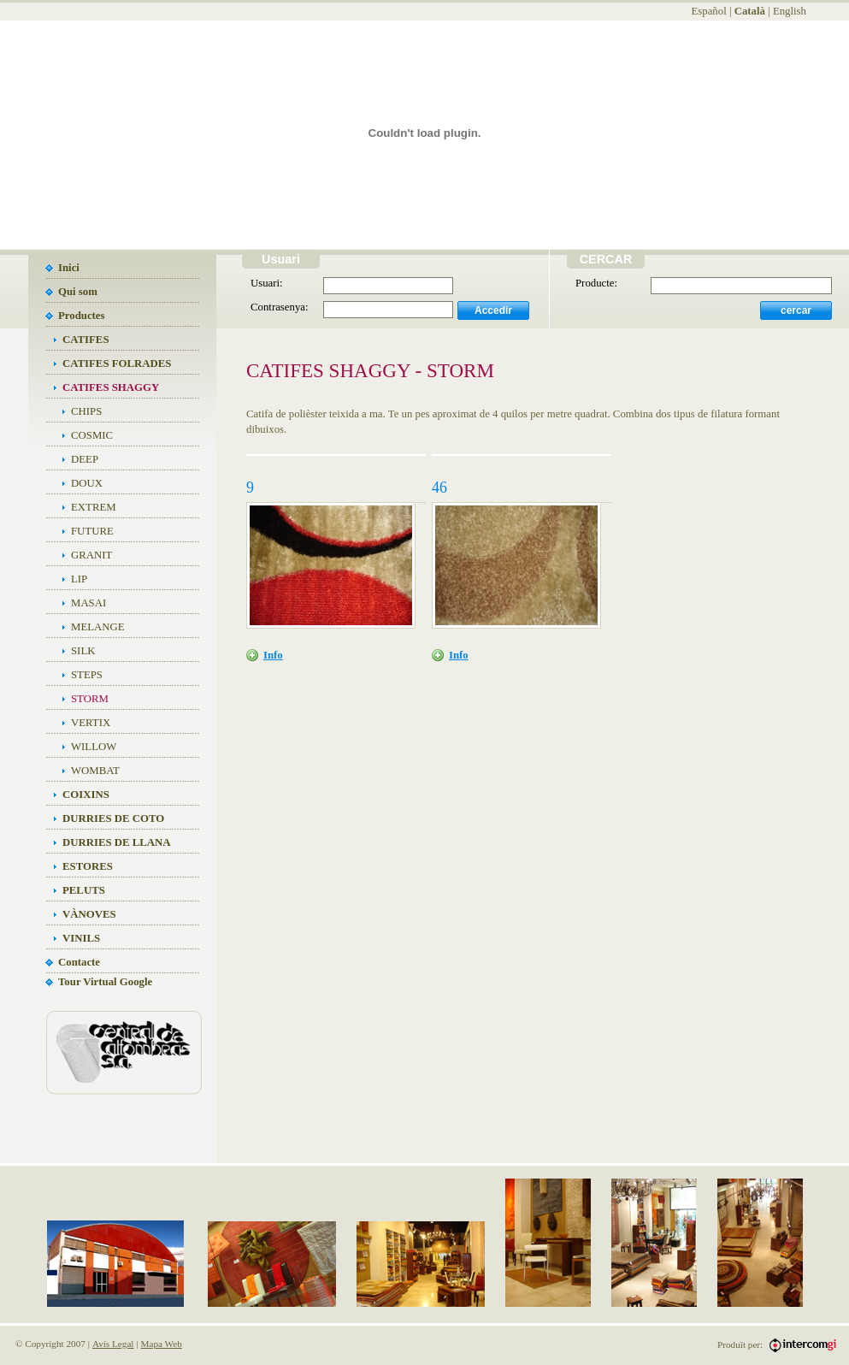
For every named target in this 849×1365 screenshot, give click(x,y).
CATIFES (85, 340)
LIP (79, 579)
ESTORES (87, 866)
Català (749, 11)
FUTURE (92, 531)
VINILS (81, 938)
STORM (90, 699)
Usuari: (267, 283)
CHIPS (86, 411)
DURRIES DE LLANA (116, 842)
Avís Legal (113, 1343)
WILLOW (93, 747)
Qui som (77, 292)
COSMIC (92, 435)
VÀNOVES (89, 914)
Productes (81, 316)
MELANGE (98, 627)
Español (708, 11)
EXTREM (93, 507)
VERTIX (90, 723)
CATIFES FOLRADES (116, 363)
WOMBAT (95, 771)
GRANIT (91, 555)
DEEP (84, 459)
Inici (69, 268)
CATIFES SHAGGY (110, 387)
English (789, 11)
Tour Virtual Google (105, 982)
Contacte (79, 962)
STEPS (87, 675)
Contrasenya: (280, 307)
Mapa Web (161, 1343)
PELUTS (83, 890)
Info (273, 655)
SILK (83, 651)
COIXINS (85, 795)
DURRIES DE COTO (113, 818)
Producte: (596, 283)
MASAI (88, 603)
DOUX (87, 483)
